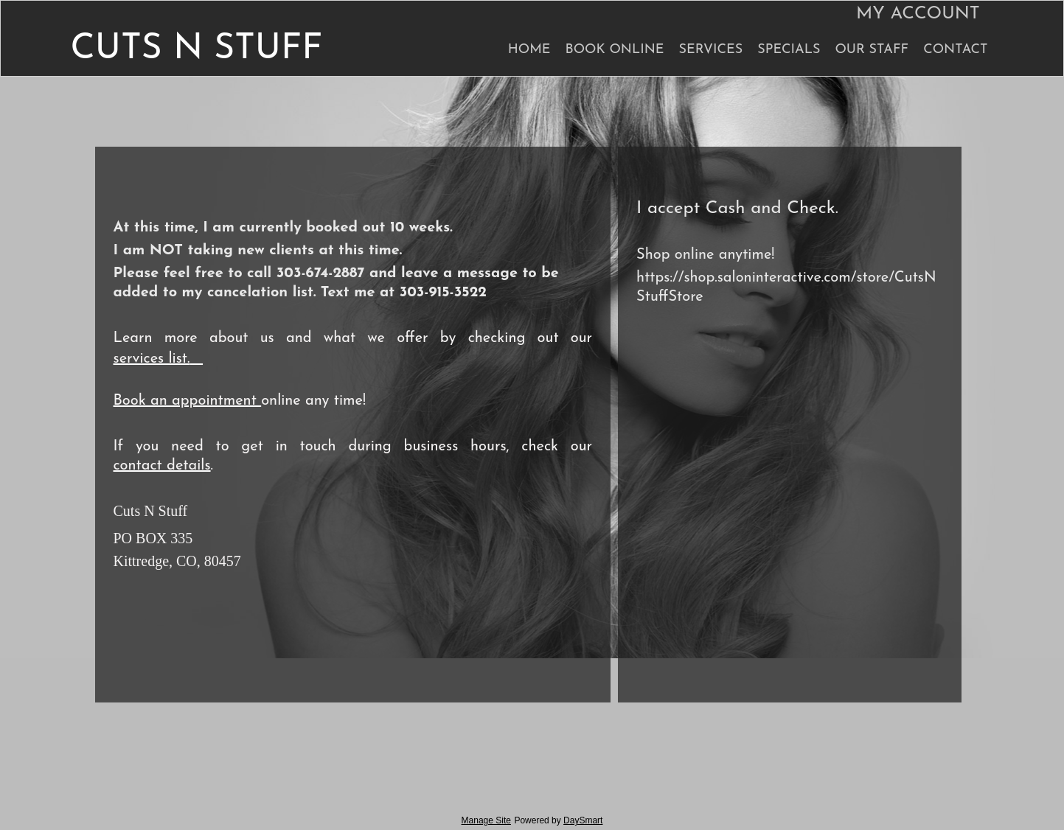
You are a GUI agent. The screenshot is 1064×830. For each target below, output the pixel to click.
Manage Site (486, 820)
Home (529, 50)
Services (710, 50)
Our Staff (871, 50)
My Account (918, 14)
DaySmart (582, 820)
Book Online (615, 50)
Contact (955, 50)
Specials (788, 50)
